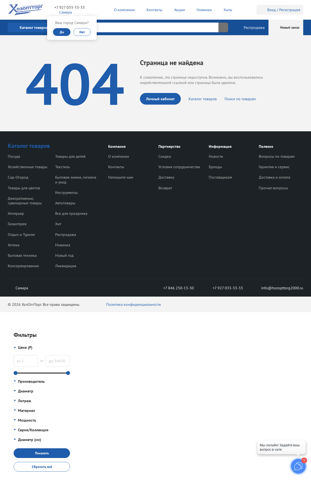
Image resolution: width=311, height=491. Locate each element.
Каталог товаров (203, 98)
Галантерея (17, 223)
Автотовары (65, 202)
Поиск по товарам (240, 98)
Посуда (14, 156)
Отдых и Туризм (21, 234)
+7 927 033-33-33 (69, 7)
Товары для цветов (24, 187)
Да (62, 32)
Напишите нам (120, 177)
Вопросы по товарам (276, 156)
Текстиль (62, 166)
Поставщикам (220, 177)
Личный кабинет (160, 98)
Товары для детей (70, 156)
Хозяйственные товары (27, 166)
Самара (18, 288)
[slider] (15, 373)
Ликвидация (65, 265)
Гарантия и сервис (274, 166)
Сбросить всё (42, 467)
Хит (58, 223)
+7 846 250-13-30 (175, 288)
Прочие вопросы (273, 187)
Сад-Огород (18, 177)
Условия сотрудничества (179, 166)
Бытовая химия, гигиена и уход (75, 179)
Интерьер (16, 213)
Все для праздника (71, 213)
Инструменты (66, 192)
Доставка (166, 177)
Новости (216, 156)
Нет (82, 32)
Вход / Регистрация (279, 10)
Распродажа (65, 234)
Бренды (215, 166)
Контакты (116, 166)
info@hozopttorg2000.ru (278, 288)
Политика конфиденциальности (133, 304)
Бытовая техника (22, 255)
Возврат (165, 187)
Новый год (64, 255)
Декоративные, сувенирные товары (25, 200)
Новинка (62, 244)
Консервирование (23, 265)
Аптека (13, 244)
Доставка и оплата (274, 177)
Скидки (164, 156)
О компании (118, 156)
